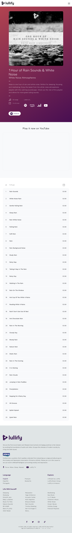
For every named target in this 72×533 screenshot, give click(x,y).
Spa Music (51, 495)
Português (6, 483)
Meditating (51, 492)
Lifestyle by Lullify (54, 478)
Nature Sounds (8, 504)
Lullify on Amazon (54, 483)
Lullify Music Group (54, 481)
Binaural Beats (30, 502)
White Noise (52, 502)
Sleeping (6, 492)
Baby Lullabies (8, 499)
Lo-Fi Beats (51, 497)
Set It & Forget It (30, 508)
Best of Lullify (7, 508)
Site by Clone (46, 528)
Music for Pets (7, 502)
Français (27, 478)
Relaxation (28, 492)
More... (27, 511)
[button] (69, 3)
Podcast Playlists (53, 508)
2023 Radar (7, 511)
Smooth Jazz (7, 497)
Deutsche (28, 481)
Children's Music (53, 499)
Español (5, 481)
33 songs (13, 99)
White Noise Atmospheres (22, 77)
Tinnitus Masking (30, 506)
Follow (16, 113)
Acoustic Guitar (30, 497)
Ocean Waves (52, 504)
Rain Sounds (29, 504)
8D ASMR (6, 506)
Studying (6, 495)
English (5, 478)
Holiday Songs (52, 506)
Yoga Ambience (30, 495)
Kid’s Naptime (30, 499)
